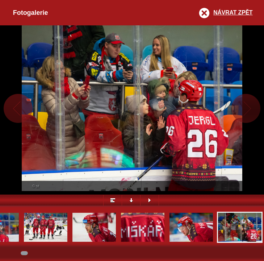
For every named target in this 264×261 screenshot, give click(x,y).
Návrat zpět (232, 12)
